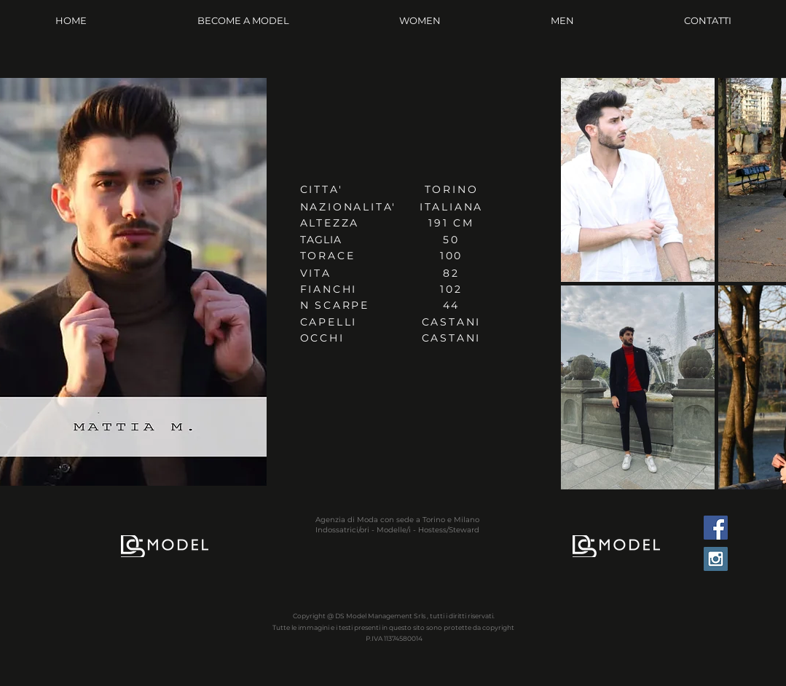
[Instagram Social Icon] (716, 559)
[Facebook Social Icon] (716, 528)
